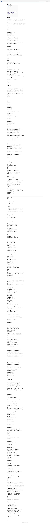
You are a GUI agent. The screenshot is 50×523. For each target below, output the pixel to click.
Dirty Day (8, 14)
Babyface (8, 6)
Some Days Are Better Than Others (11, 12)
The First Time (9, 13)
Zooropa (8, 5)
